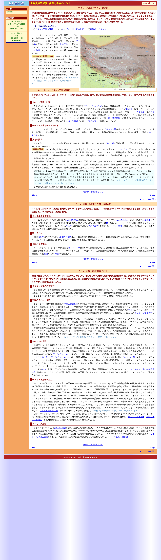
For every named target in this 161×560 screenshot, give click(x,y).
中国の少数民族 (121, 437)
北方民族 (64, 44)
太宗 (152, 112)
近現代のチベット (98, 29)
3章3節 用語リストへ (93, 192)
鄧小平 (131, 310)
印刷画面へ (10, 12)
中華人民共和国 (71, 304)
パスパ (69, 226)
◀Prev (34, 195)
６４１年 (140, 112)
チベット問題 (60, 428)
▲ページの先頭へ (148, 199)
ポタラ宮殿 (73, 121)
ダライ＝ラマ (92, 121)
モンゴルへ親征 (65, 237)
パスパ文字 (93, 226)
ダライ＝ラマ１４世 (143, 313)
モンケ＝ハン (122, 220)
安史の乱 (110, 143)
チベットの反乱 (129, 357)
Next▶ (152, 195)
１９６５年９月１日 (49, 411)
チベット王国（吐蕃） (45, 29)
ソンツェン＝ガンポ (93, 106)
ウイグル (123, 149)
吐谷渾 (37, 50)
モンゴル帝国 (72, 220)
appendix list (148, 3)
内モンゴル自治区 (136, 417)
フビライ (146, 220)
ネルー (45, 369)
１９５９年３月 (41, 357)
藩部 (46, 254)
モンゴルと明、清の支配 (73, 29)
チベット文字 (110, 129)
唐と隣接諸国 (114, 118)
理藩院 (57, 254)
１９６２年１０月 (136, 369)
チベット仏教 (116, 226)
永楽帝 (41, 237)
